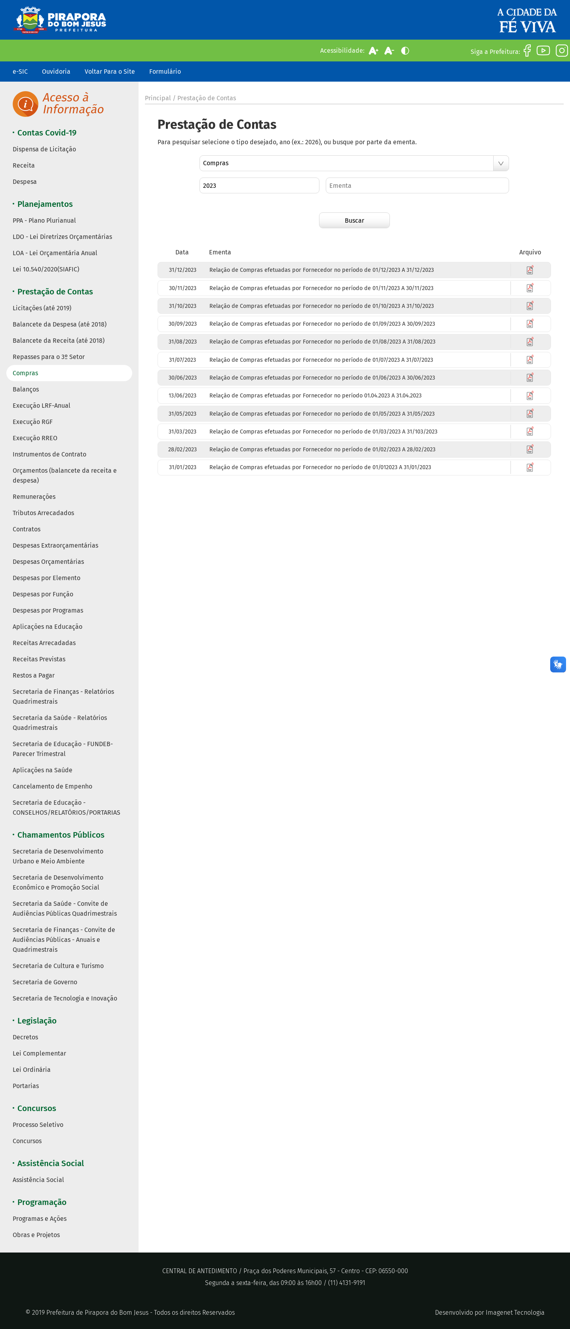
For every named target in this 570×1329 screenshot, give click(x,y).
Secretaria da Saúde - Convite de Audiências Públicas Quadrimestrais (65, 908)
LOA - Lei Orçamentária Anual (55, 253)
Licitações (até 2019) (42, 308)
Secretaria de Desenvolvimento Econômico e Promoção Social (58, 882)
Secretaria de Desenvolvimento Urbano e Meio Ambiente (58, 856)
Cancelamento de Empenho (52, 786)
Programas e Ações (39, 1218)
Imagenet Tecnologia (515, 1312)
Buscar (354, 220)
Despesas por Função (43, 594)
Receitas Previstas (39, 659)
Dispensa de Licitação (44, 149)
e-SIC (20, 71)
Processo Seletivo (38, 1125)
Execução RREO (35, 438)
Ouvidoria (56, 71)
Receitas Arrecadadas (44, 643)
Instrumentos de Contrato (49, 454)
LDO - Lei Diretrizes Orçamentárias (62, 237)
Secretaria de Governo (45, 982)
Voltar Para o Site (110, 71)
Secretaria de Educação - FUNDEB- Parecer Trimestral (63, 749)
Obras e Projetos (36, 1235)
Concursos (27, 1141)
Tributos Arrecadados (43, 513)
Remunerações (34, 496)
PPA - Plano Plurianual (44, 220)
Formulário (165, 71)
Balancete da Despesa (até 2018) (59, 324)
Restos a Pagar (34, 675)
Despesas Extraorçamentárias (55, 545)
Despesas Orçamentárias (48, 561)
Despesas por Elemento (46, 578)
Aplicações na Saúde (42, 770)
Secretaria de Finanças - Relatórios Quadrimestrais (63, 696)
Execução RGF (33, 422)
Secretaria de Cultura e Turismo (58, 966)
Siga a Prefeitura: (495, 51)
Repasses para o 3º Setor (49, 357)
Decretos (25, 1037)
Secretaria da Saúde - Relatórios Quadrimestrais (60, 722)
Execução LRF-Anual (41, 405)
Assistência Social (38, 1180)
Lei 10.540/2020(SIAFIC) (46, 269)
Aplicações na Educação (47, 626)
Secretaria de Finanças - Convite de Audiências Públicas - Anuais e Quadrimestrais (64, 939)
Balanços (26, 389)
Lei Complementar (39, 1053)
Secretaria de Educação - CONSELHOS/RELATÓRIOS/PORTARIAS (66, 807)
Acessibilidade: (342, 50)
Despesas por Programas (48, 610)
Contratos (26, 529)
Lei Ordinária (32, 1069)
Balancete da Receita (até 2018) (58, 340)
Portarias (26, 1086)
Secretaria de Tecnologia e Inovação (65, 998)
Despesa (25, 181)
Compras (25, 373)
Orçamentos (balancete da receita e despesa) (65, 475)
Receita (24, 165)
